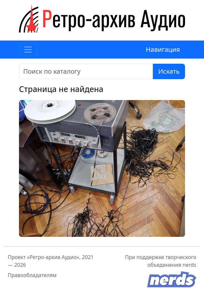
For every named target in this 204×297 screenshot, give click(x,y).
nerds (189, 264)
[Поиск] (86, 71)
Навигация (163, 49)
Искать (169, 71)
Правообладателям (32, 275)
